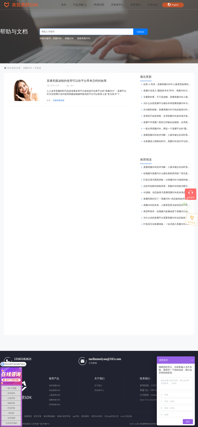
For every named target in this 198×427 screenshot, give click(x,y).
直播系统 (28, 416)
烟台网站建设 (49, 416)
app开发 (76, 416)
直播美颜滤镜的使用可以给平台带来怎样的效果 (77, 80)
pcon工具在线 (126, 416)
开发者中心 (117, 4)
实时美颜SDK (54, 385)
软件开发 (38, 416)
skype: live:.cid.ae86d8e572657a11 (153, 400)
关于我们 (98, 385)
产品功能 (80, 4)
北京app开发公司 (111, 416)
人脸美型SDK (54, 395)
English (173, 4)
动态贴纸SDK (54, 390)
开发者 (37, 68)
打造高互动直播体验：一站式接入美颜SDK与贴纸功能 (170, 224)
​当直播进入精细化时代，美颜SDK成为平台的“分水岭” (169, 141)
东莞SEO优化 (96, 416)
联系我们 (136, 4)
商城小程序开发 (63, 416)
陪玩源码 (85, 416)
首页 (63, 4)
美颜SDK (27, 68)
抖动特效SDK (54, 404)
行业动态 (153, 4)
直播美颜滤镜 (58, 100)
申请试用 (99, 4)
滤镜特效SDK (54, 400)
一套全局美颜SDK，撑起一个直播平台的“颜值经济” (168, 128)
